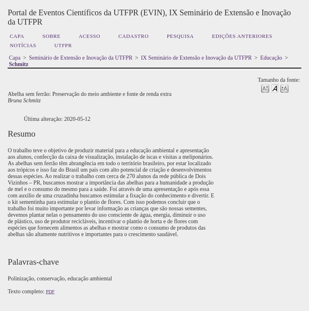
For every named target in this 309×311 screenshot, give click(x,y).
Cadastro (133, 36)
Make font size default (275, 88)
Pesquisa (180, 36)
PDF (50, 291)
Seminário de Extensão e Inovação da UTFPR (80, 58)
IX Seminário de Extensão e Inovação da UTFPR (196, 58)
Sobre (51, 36)
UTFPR (63, 45)
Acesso (89, 36)
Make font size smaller (265, 88)
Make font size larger (284, 88)
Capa (17, 36)
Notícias (23, 45)
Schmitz (18, 64)
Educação (271, 58)
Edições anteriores (242, 36)
